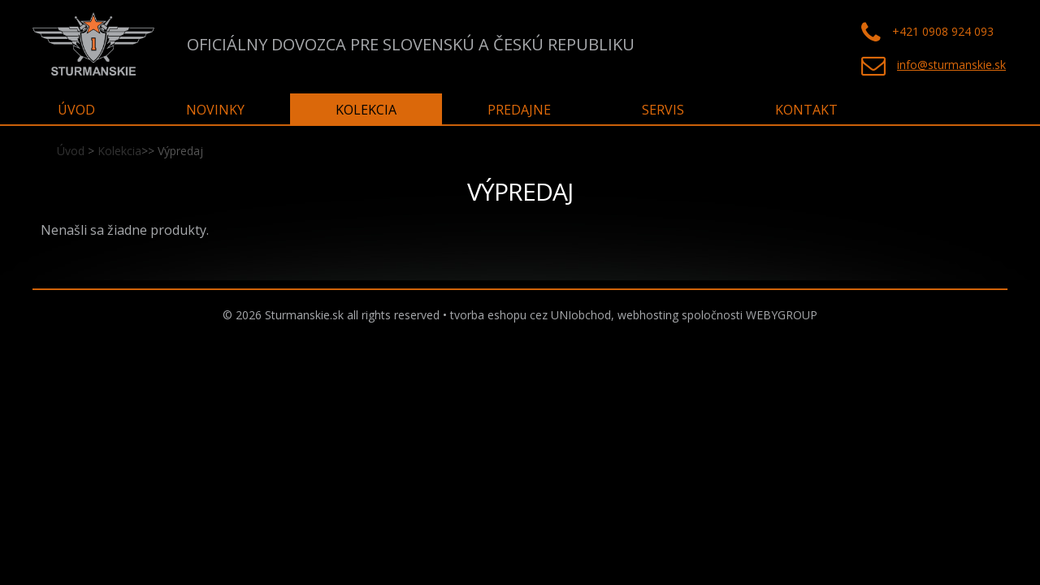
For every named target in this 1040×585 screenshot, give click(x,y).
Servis (663, 110)
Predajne (519, 110)
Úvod (70, 150)
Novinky (215, 110)
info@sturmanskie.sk (951, 64)
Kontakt (806, 110)
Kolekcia (119, 150)
